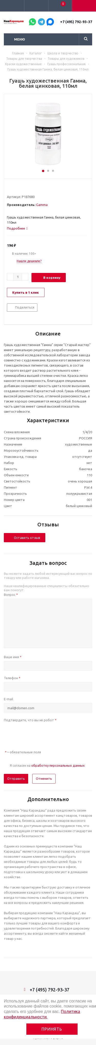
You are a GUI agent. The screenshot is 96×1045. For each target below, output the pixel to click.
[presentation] (43, 734)
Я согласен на (47, 765)
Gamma (42, 204)
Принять (51, 1029)
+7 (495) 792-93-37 (76, 22)
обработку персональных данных (58, 765)
